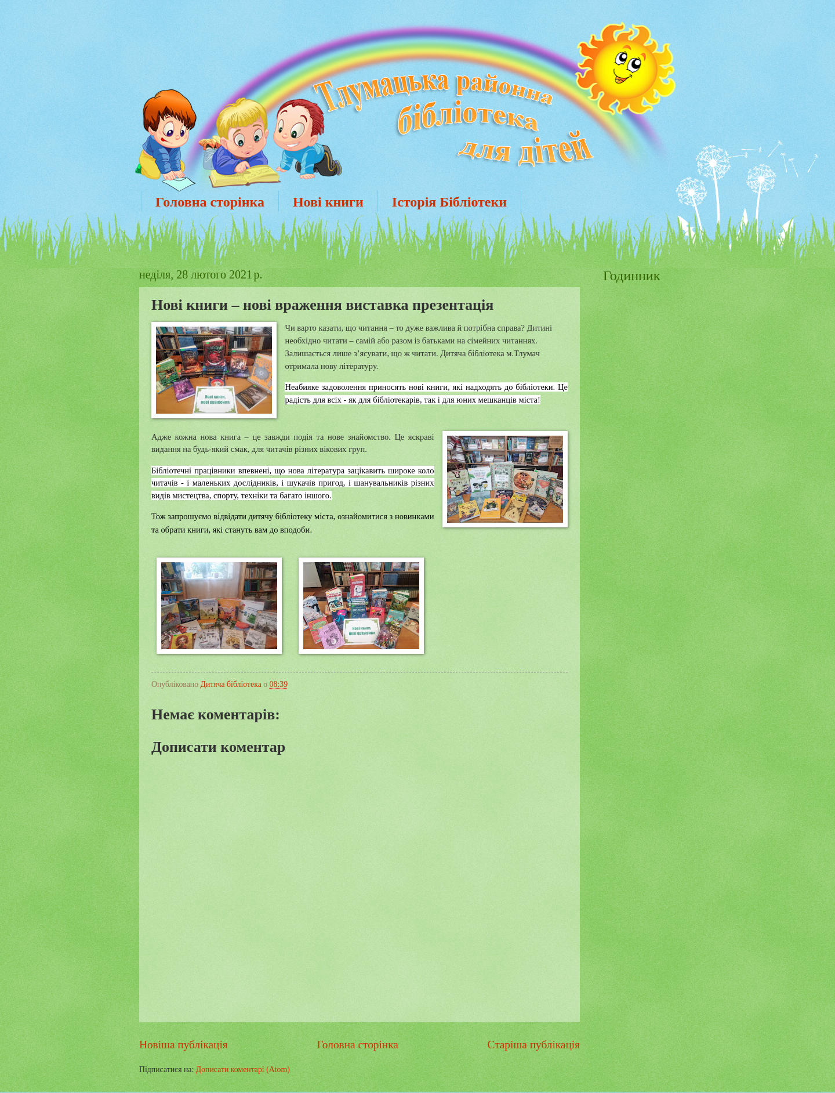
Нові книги (328, 201)
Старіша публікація (534, 1044)
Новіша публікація (183, 1044)
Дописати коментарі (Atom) (243, 1069)
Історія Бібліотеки (449, 201)
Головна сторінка (209, 201)
